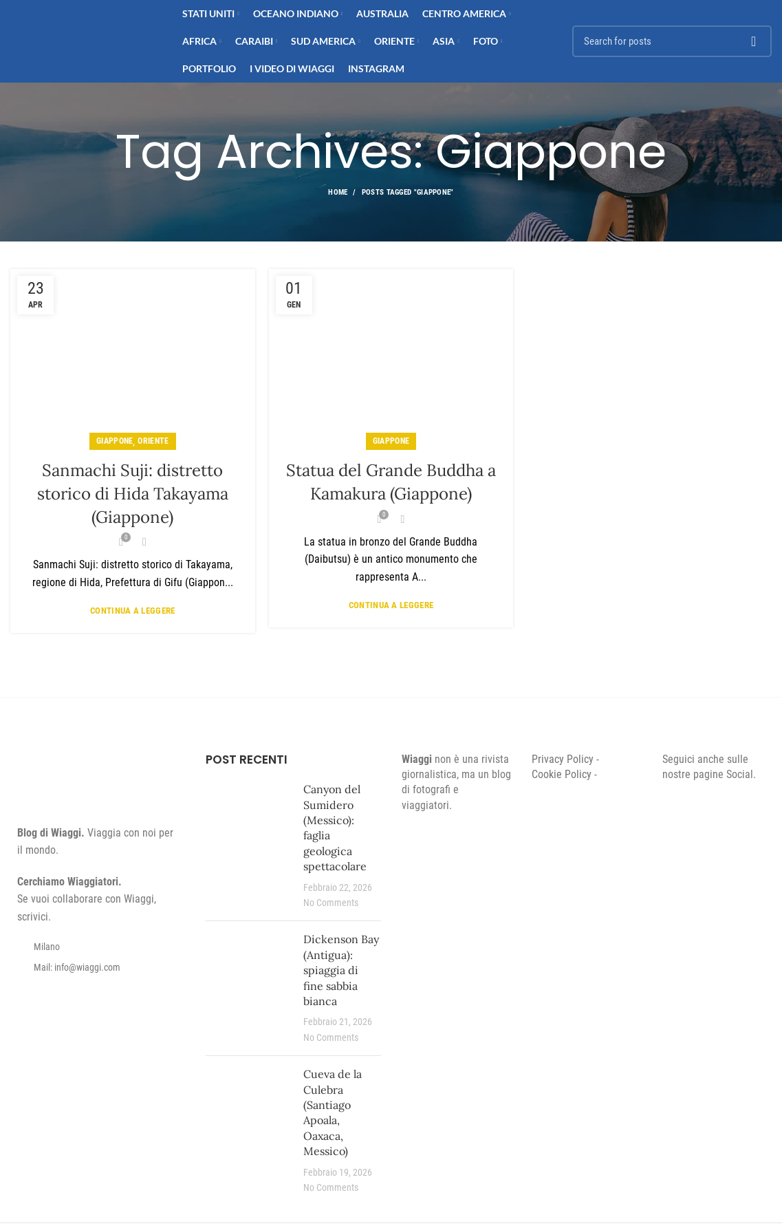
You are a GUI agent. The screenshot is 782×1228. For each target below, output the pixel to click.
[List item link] (97, 967)
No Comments (330, 903)
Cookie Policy (561, 774)
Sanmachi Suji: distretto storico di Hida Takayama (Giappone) (132, 493)
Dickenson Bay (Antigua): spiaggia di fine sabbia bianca (341, 970)
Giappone (114, 441)
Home (337, 192)
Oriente (153, 441)
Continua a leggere (132, 610)
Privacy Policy (563, 759)
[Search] (672, 41)
